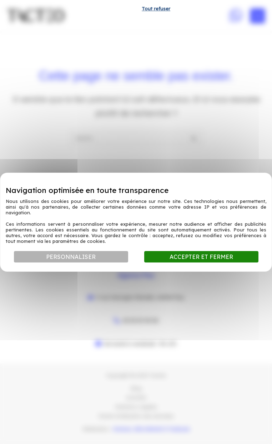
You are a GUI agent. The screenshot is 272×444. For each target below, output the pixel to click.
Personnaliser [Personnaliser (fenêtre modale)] (71, 256)
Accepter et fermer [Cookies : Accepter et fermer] (201, 256)
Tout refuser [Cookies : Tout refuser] (156, 8)
